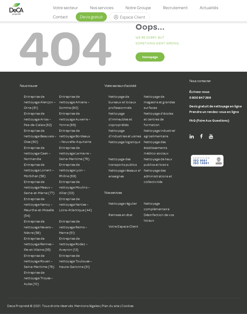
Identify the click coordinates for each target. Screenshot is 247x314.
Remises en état (121, 215)
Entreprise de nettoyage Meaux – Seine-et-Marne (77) (39, 187)
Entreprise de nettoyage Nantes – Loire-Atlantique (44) (75, 204)
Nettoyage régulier (123, 203)
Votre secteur (65, 7)
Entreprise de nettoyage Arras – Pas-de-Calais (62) (38, 119)
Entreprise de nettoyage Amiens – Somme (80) (74, 102)
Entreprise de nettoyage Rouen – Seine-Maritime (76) (39, 261)
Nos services (101, 7)
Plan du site (110, 306)
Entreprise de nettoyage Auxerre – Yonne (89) (74, 119)
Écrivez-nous (199, 92)
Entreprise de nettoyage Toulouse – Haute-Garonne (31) (75, 261)
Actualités (209, 7)
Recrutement (175, 7)
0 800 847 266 (200, 97)
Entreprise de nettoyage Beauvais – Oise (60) (40, 136)
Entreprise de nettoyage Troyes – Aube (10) (38, 278)
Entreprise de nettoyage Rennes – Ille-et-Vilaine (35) (39, 244)
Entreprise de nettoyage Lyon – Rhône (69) (72, 170)
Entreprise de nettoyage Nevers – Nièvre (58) (38, 227)
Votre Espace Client (123, 226)
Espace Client (132, 17)
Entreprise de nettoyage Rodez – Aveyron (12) (73, 244)
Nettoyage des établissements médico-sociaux (156, 147)
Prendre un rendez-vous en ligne (214, 112)
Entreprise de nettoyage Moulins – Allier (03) (74, 187)
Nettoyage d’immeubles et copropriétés (120, 119)
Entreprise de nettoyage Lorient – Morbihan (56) (39, 170)
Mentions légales (87, 306)
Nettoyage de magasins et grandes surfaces (159, 102)
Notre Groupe (138, 7)
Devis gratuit (91, 16)
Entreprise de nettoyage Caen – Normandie (37, 153)
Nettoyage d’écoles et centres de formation (158, 119)
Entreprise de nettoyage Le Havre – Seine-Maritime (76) (75, 153)
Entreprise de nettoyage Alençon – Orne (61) (40, 102)
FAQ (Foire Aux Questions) (209, 120)
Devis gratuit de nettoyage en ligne (215, 106)
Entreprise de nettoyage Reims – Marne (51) (73, 227)
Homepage (150, 57)
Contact (60, 16)
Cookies (127, 306)
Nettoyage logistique (124, 142)
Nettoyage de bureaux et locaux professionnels (122, 102)
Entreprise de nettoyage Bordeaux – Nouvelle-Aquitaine (75, 136)
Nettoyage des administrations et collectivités (158, 176)
